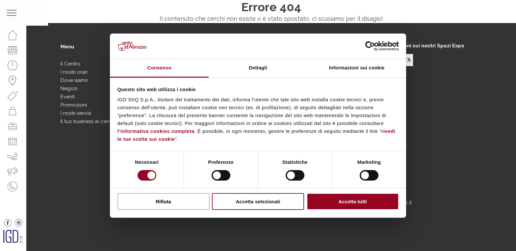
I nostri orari (74, 72)
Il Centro (70, 64)
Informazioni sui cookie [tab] (357, 67)
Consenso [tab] (159, 67)
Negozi (69, 88)
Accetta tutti (352, 201)
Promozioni (74, 105)
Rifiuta (163, 201)
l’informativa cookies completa (155, 131)
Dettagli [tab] (258, 67)
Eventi (68, 97)
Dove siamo (74, 80)
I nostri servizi (76, 113)
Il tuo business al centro (88, 121)
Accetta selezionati (258, 201)
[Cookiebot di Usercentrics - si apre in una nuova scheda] (370, 46)
